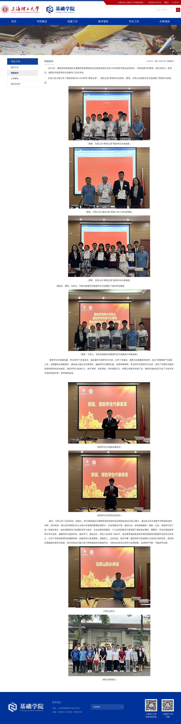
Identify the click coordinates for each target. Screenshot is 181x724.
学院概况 (42, 21)
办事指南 (164, 21)
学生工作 (134, 21)
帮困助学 (170, 61)
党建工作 (72, 21)
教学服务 (103, 21)
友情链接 (96, 707)
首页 (13, 21)
